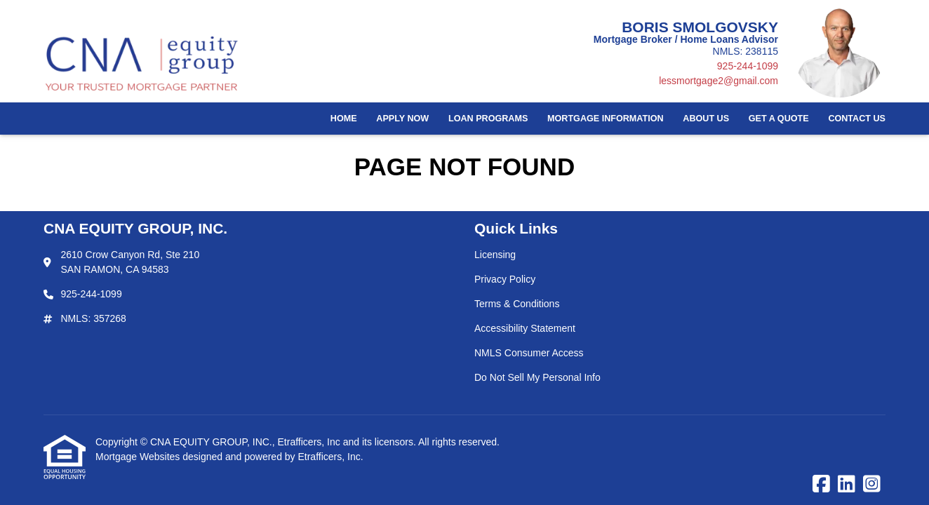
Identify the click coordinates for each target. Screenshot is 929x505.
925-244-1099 (747, 66)
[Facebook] (821, 484)
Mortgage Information (605, 118)
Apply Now (402, 118)
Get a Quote (779, 118)
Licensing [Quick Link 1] (495, 254)
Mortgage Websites (138, 456)
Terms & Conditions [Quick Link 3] (516, 303)
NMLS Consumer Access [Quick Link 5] (529, 352)
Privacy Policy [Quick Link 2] (504, 279)
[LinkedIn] (846, 484)
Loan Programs (488, 118)
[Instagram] (872, 484)
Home (343, 118)
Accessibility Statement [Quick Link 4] (524, 328)
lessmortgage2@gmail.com (718, 80)
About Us (706, 118)
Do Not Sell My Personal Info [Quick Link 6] (537, 377)
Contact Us (856, 118)
